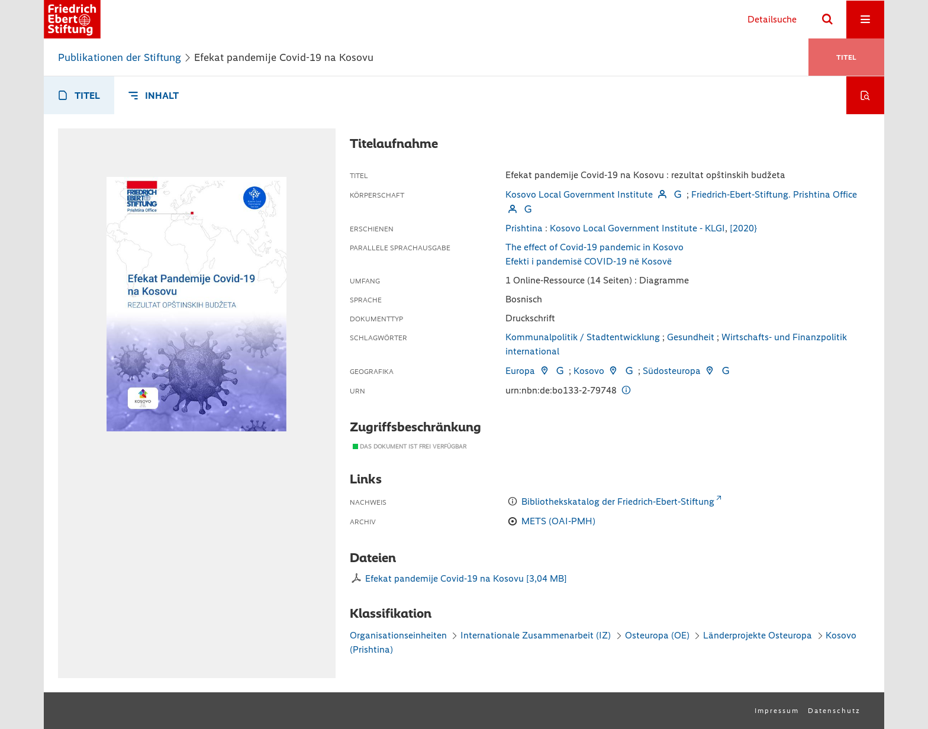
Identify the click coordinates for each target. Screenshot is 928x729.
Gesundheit (690, 337)
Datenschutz (834, 711)
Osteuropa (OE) (657, 635)
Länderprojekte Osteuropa (758, 635)
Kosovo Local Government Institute (579, 194)
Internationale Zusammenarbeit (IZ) (535, 635)
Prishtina (524, 228)
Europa (520, 370)
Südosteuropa (672, 370)
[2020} (743, 228)
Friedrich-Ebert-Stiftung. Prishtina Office (774, 194)
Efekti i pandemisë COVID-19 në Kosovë (588, 261)
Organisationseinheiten (398, 635)
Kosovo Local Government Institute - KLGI (637, 228)
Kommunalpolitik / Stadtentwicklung (582, 337)
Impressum (777, 711)
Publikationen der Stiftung (119, 57)
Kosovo (588, 370)
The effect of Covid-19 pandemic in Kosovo (594, 247)
